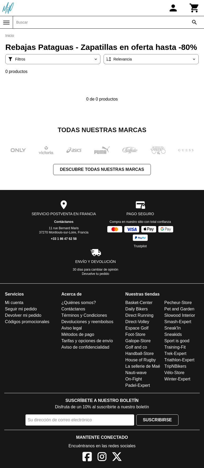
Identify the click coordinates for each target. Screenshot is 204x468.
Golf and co (136, 347)
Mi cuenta (14, 302)
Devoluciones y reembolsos (87, 321)
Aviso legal (71, 328)
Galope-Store (138, 341)
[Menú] (6, 22)
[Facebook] (87, 457)
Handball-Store (139, 353)
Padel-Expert (137, 385)
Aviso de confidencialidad (85, 347)
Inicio (9, 35)
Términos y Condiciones (84, 315)
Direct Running (139, 315)
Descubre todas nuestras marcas (102, 169)
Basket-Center (138, 302)
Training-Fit (175, 347)
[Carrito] (194, 8)
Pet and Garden (179, 309)
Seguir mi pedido (21, 309)
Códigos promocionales (27, 321)
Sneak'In (172, 328)
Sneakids (173, 334)
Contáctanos (64, 222)
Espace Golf (136, 328)
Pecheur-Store (178, 302)
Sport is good (176, 341)
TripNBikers (175, 366)
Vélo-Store (174, 372)
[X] (117, 457)
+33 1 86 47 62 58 (63, 239)
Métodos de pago (77, 334)
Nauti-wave (136, 372)
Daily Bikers (136, 309)
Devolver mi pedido (23, 315)
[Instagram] (102, 457)
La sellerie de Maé (142, 366)
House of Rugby (140, 360)
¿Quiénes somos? (78, 302)
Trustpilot (140, 246)
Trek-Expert (175, 353)
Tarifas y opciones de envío (87, 341)
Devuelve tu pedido (95, 274)
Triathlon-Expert (179, 360)
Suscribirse (157, 420)
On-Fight (133, 379)
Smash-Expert (177, 321)
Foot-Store (135, 334)
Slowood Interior (179, 315)
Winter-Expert (177, 379)
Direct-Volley (137, 321)
